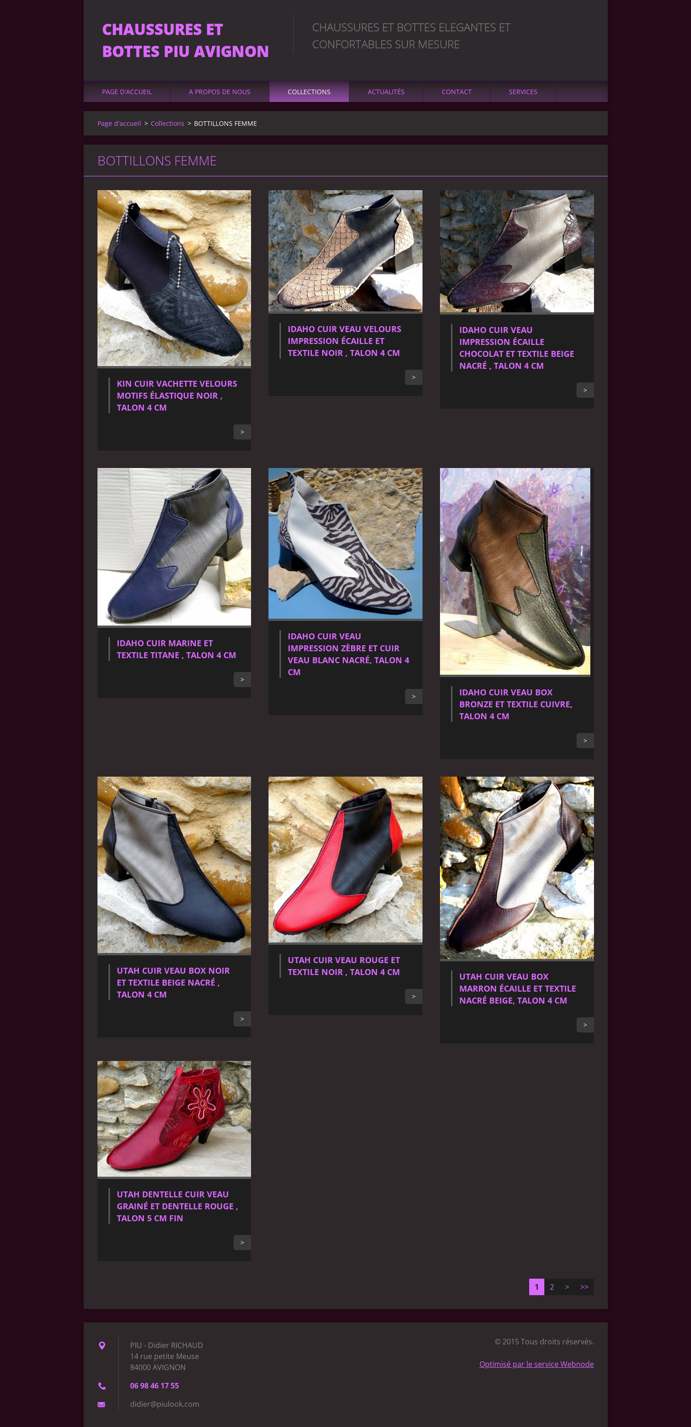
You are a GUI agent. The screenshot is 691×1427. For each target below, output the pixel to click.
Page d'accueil (127, 91)
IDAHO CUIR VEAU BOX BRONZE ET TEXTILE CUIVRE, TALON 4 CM (515, 704)
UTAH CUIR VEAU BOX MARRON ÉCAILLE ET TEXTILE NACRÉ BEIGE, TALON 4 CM (517, 988)
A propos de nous (220, 91)
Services (523, 91)
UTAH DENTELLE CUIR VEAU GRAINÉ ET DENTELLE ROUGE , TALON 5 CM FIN (177, 1206)
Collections (309, 91)
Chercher (583, 26)
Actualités (386, 91)
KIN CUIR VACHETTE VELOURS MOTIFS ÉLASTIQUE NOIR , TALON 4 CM (177, 395)
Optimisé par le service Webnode (537, 1364)
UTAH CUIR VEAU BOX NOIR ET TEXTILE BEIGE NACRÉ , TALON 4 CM (173, 982)
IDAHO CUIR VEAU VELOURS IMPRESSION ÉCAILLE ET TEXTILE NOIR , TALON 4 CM (344, 340)
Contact (457, 91)
